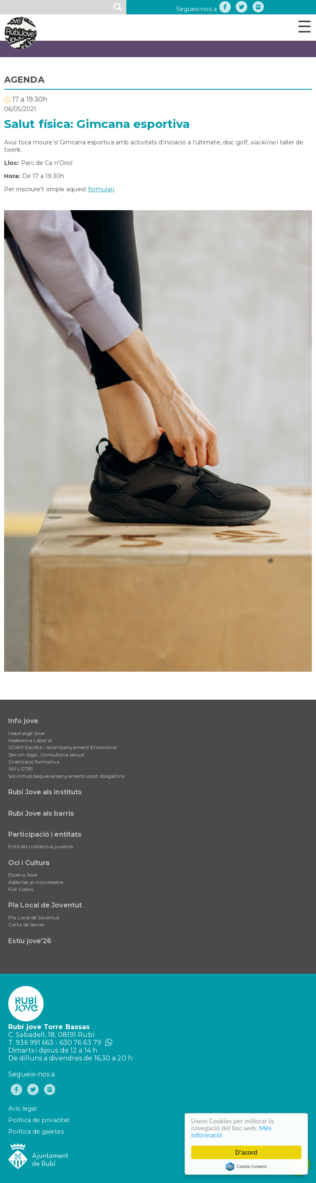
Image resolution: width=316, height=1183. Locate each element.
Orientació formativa (33, 762)
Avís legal (22, 1108)
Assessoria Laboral (30, 740)
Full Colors (20, 889)
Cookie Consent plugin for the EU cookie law (247, 1166)
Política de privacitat (39, 1120)
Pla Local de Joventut (45, 905)
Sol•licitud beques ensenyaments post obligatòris (66, 776)
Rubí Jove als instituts (45, 792)
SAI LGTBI (20, 768)
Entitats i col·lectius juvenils (40, 846)
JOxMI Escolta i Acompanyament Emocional (62, 747)
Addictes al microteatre (35, 882)
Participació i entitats (44, 834)
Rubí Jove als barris (41, 813)
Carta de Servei (26, 924)
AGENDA (24, 79)
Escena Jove (22, 875)
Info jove (23, 721)
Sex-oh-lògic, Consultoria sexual (46, 755)
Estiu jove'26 (29, 941)
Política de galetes (36, 1131)
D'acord (247, 1152)
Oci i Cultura (28, 863)
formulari (101, 189)
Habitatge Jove (26, 733)
